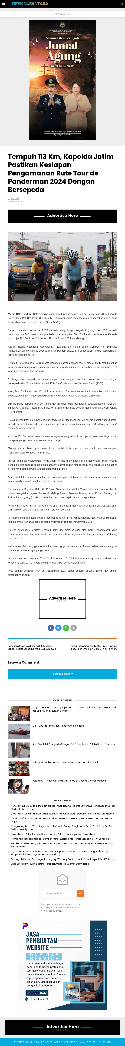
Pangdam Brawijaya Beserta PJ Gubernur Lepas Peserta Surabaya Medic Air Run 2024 (32, 647)
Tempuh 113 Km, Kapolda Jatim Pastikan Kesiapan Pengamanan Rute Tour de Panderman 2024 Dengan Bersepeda (61, 173)
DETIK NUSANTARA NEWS (36, 3)
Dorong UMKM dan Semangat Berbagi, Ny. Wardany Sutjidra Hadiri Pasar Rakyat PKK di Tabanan (63, 859)
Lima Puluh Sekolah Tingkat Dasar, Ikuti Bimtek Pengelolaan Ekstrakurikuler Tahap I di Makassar (63, 813)
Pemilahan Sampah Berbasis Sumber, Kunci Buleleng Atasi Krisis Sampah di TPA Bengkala (60, 838)
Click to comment (63, 674)
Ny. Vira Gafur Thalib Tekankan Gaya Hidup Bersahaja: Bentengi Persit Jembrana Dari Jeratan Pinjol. (62, 820)
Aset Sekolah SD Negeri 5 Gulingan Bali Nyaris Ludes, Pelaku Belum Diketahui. (74, 744)
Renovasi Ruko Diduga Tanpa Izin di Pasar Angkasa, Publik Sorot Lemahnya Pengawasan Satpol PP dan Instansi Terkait (63, 807)
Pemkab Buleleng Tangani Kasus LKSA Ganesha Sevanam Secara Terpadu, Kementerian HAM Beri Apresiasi (62, 845)
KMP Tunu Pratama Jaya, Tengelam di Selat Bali (59, 725)
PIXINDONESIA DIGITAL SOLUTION (77, 1042)
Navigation (63, 14)
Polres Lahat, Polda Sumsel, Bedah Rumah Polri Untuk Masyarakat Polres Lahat (53, 834)
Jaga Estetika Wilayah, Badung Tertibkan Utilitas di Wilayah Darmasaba (50, 863)
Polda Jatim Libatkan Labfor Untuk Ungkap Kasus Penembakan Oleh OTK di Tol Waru (94, 647)
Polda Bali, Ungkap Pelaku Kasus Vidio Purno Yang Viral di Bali (65, 762)
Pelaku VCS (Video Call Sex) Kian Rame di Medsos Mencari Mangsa (69, 780)
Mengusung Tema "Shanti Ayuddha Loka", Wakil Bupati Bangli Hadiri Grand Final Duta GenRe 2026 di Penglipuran (61, 828)
